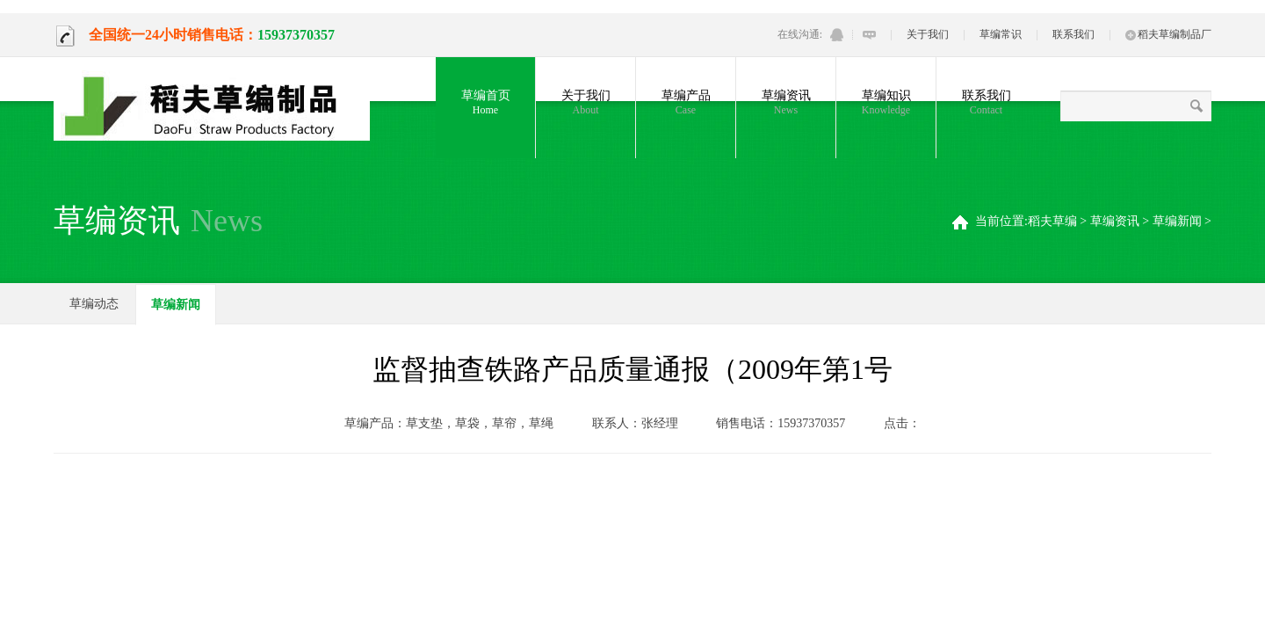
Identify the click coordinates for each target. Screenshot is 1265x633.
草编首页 (485, 103)
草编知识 (886, 103)
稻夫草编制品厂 (1168, 34)
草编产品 (685, 103)
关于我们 (928, 34)
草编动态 (94, 303)
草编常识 (1000, 34)
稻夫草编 (1052, 221)
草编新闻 (1177, 221)
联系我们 (1073, 34)
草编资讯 (785, 103)
